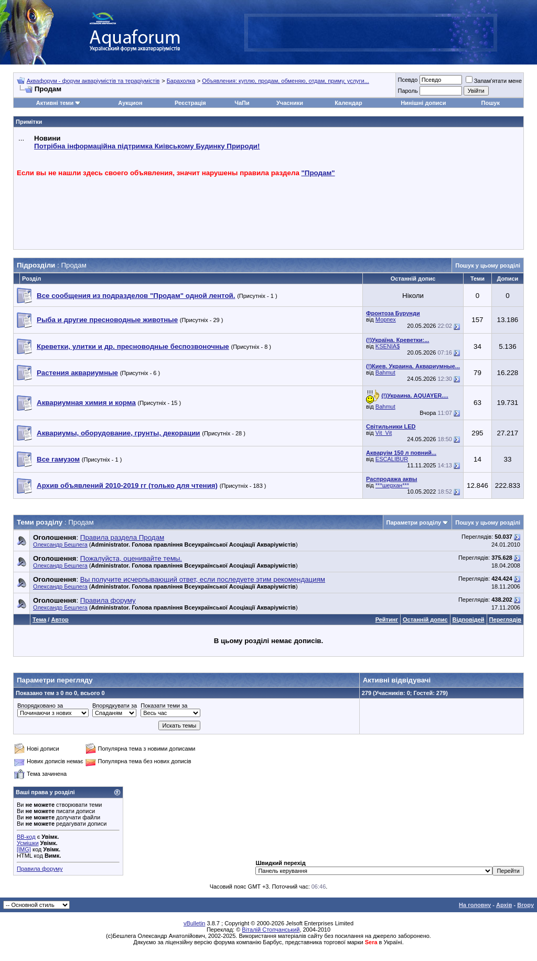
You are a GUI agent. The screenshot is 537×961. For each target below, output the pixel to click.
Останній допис (425, 619)
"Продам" (318, 173)
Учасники (289, 103)
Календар (348, 103)
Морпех (385, 319)
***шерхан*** (392, 485)
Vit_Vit (383, 433)
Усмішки (28, 843)
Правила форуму (39, 869)
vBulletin (195, 923)
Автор (59, 619)
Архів (504, 905)
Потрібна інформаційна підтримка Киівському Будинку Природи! (147, 146)
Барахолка (181, 81)
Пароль (407, 91)
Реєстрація (190, 103)
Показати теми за (164, 705)
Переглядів (505, 619)
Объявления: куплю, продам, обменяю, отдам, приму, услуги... (285, 81)
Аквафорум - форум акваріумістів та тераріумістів (93, 81)
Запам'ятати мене (494, 81)
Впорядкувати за (114, 705)
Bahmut (385, 372)
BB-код (26, 837)
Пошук (490, 103)
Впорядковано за (40, 705)
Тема (39, 619)
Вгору (525, 905)
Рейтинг (386, 619)
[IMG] (24, 849)
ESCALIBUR (391, 459)
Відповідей (469, 619)
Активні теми (54, 103)
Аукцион (130, 103)
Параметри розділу (414, 522)
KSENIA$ (387, 346)
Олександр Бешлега (60, 544)
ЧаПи (242, 103)
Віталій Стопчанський (270, 929)
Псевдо (407, 80)
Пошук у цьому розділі (487, 265)
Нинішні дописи (423, 103)
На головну (475, 905)
